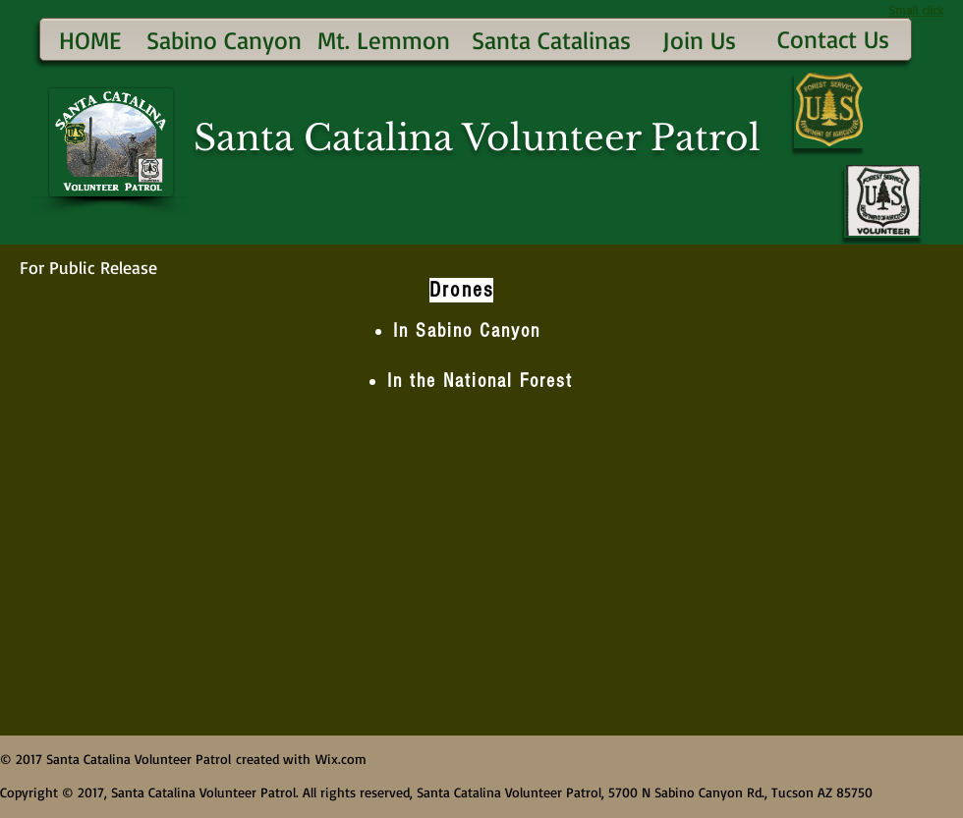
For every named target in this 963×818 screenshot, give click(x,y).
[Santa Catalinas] (551, 39)
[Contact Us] (833, 38)
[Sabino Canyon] (224, 39)
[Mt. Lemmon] (384, 39)
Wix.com (341, 758)
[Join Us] (699, 39)
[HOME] (90, 39)
